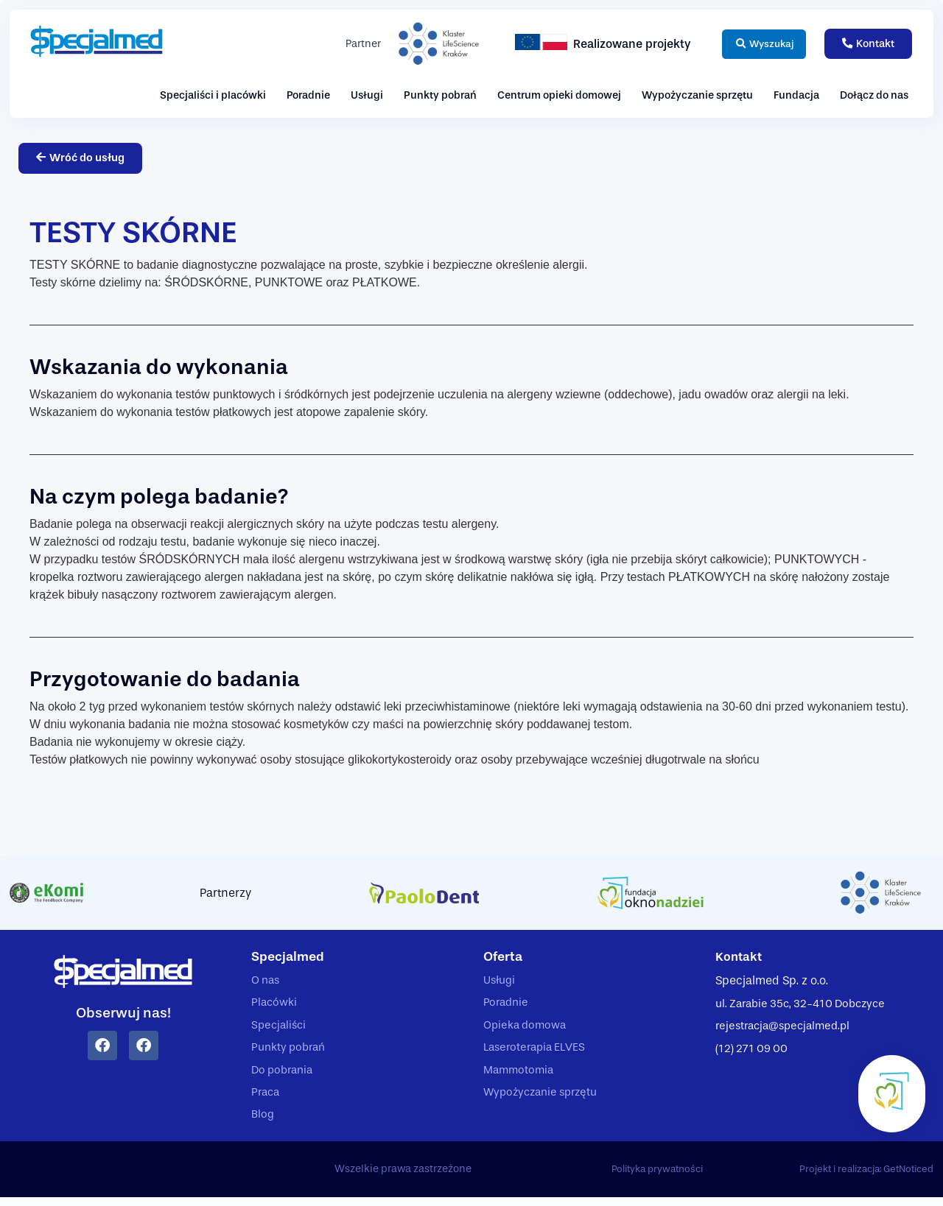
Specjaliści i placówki (213, 95)
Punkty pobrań (440, 95)
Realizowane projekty (619, 44)
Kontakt (740, 958)
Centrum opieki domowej (559, 95)
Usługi (367, 95)
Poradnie (308, 95)
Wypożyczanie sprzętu (697, 95)
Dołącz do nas (874, 95)
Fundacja (796, 95)
